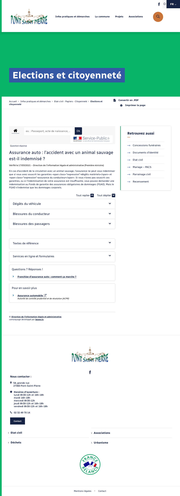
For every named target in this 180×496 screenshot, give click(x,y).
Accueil (13, 101)
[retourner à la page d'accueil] (29, 16)
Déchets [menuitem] (14, 442)
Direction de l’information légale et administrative (36, 317)
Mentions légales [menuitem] (82, 491)
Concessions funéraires (144, 145)
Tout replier (85, 195)
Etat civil (135, 159)
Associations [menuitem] (100, 432)
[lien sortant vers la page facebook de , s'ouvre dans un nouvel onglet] (159, 5)
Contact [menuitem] (102, 491)
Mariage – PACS (139, 167)
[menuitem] (72, 16)
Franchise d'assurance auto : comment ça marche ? (47, 276)
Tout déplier (106, 195)
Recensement (138, 181)
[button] (62, 204)
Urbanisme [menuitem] (99, 442)
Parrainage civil (139, 174)
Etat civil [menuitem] (15, 432)
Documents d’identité (142, 152)
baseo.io (39, 319)
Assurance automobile (32, 295)
